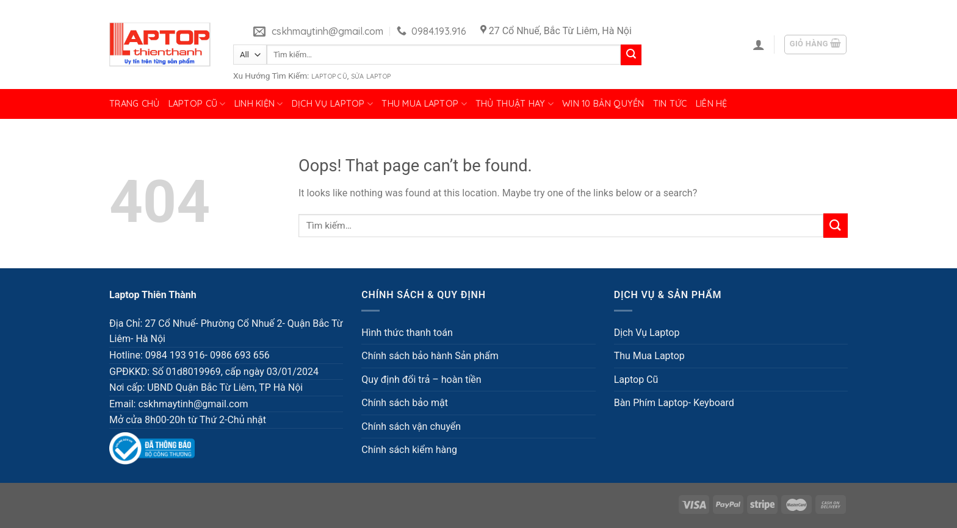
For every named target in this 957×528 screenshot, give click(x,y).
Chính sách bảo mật (404, 402)
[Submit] (631, 55)
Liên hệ (712, 103)
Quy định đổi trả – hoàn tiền (421, 379)
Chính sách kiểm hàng (409, 449)
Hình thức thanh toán (406, 332)
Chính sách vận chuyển (411, 426)
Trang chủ (134, 103)
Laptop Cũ (329, 76)
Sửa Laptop (371, 76)
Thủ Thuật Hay (514, 104)
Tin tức (670, 103)
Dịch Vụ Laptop (333, 104)
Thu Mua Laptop (424, 104)
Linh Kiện (258, 104)
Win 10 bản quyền (603, 103)
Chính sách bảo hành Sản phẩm (429, 356)
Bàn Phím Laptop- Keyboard (674, 402)
